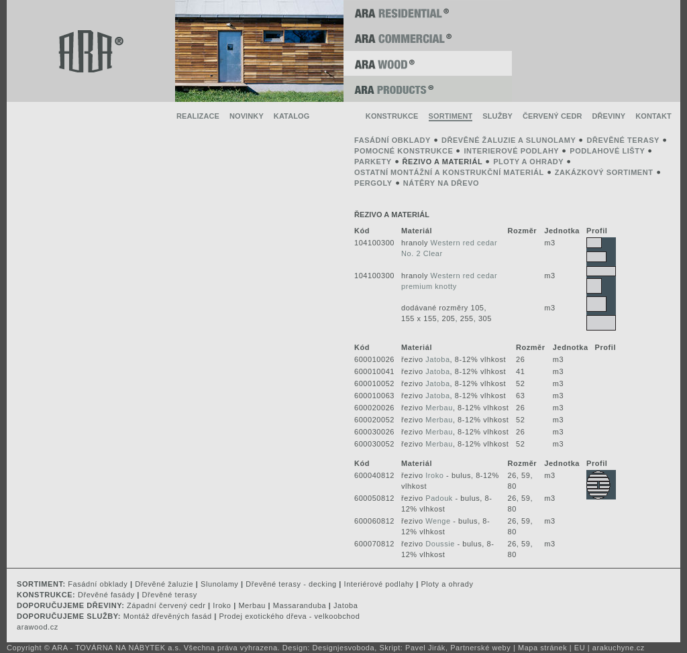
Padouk (439, 498)
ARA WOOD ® (428, 63)
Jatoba (437, 359)
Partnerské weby (480, 648)
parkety (373, 162)
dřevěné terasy (622, 140)
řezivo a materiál (443, 162)
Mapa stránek (542, 648)
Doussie (440, 544)
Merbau (439, 408)
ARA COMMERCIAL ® (428, 38)
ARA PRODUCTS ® (428, 89)
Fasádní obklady (97, 584)
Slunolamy (219, 584)
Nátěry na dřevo (441, 183)
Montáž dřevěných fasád (167, 616)
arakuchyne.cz (618, 648)
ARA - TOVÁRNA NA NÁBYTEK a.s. (116, 648)
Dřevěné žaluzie (164, 584)
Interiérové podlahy (379, 584)
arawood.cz (37, 627)
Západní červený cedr (166, 605)
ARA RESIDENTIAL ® (428, 12)
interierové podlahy (511, 151)
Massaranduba (299, 605)
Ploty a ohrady (447, 584)
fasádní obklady (392, 140)
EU (579, 648)
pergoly (373, 183)
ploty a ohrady (528, 162)
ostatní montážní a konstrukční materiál (449, 172)
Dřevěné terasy (169, 595)
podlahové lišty (607, 151)
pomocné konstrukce (403, 151)
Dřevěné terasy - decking (291, 584)
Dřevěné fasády (106, 595)
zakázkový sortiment (604, 172)
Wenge (437, 521)
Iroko (434, 475)
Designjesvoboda (344, 648)
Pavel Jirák (425, 648)
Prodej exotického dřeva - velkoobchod (289, 616)
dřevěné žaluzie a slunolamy (508, 140)
